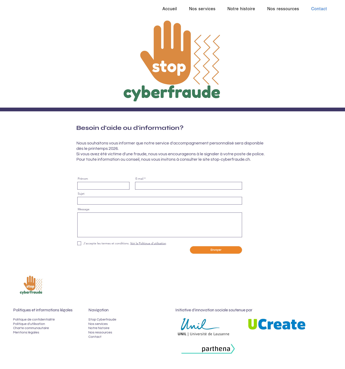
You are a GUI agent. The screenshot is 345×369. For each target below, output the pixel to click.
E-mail (139, 178)
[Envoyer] (216, 250)
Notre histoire (98, 328)
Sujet (81, 193)
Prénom (83, 178)
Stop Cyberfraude (102, 319)
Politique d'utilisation (29, 324)
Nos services (98, 324)
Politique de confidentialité (34, 319)
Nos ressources (100, 332)
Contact (95, 336)
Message (83, 209)
